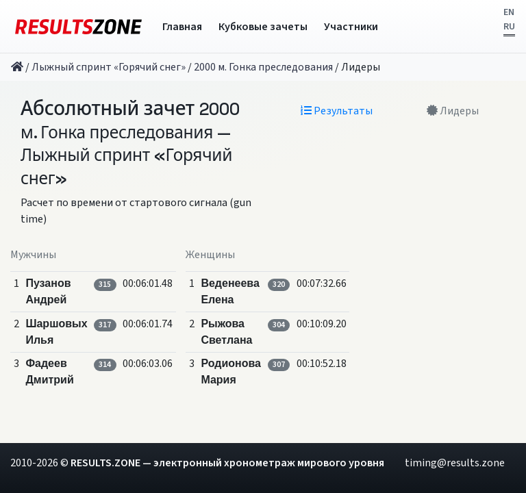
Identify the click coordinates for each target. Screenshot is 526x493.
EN (508, 12)
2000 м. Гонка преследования (263, 67)
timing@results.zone (455, 462)
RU (509, 27)
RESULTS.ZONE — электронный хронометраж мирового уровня (227, 462)
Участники (351, 26)
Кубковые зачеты (263, 26)
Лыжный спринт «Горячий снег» (109, 67)
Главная (182, 26)
